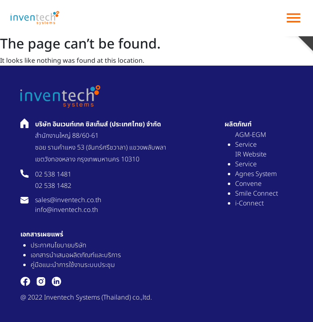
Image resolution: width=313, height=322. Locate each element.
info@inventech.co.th (66, 210)
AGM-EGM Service (250, 140)
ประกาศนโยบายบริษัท (58, 245)
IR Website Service (251, 159)
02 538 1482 (53, 186)
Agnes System (256, 174)
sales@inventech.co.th (68, 200)
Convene (248, 184)
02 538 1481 (53, 174)
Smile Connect (256, 193)
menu (293, 18)
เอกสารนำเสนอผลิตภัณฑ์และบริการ (76, 255)
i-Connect (249, 203)
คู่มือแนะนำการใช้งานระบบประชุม (73, 265)
